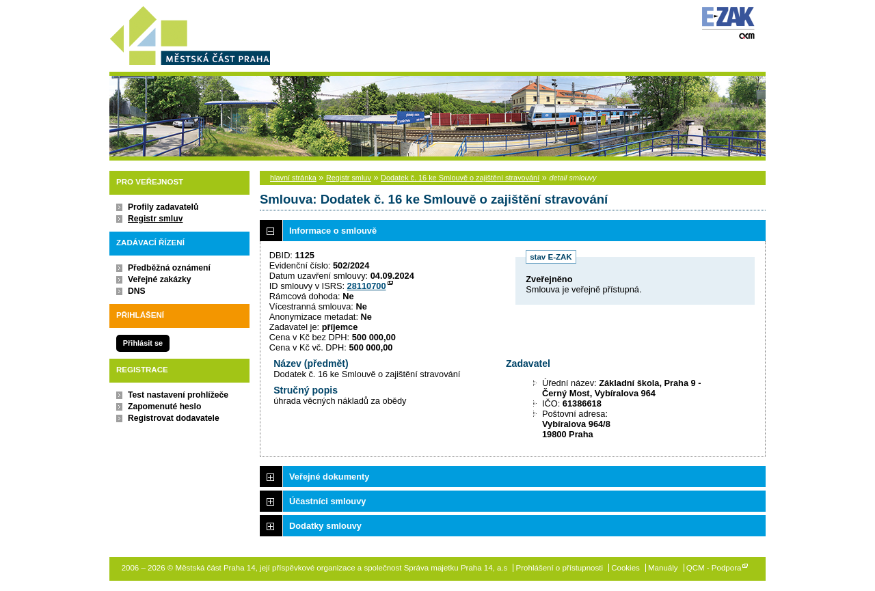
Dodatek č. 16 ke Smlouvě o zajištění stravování (460, 178)
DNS (137, 291)
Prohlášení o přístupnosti (559, 568)
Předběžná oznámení (169, 268)
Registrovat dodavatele (173, 418)
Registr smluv (155, 218)
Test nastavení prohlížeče (178, 395)
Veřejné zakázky (159, 279)
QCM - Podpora (714, 568)
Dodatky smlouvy (325, 526)
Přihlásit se (143, 343)
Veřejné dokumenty (329, 476)
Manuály (663, 568)
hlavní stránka (293, 178)
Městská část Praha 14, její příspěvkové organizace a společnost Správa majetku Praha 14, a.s (189, 33)
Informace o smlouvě (333, 230)
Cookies (625, 568)
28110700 (366, 286)
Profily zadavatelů (163, 207)
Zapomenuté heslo (164, 406)
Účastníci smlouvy (327, 501)
